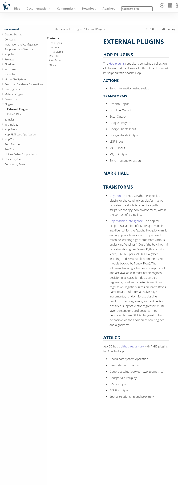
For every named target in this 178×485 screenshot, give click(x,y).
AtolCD (52, 64)
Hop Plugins (55, 43)
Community (65, 8)
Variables (10, 74)
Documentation (37, 8)
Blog (17, 8)
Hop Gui (9, 54)
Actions (55, 47)
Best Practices (13, 144)
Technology (11, 124)
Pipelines (10, 64)
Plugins (9, 104)
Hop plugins (117, 63)
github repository (132, 346)
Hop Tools (11, 139)
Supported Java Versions (19, 49)
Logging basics (13, 89)
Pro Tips (9, 149)
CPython (115, 196)
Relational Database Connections (24, 84)
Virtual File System (15, 79)
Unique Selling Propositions (21, 154)
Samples (9, 119)
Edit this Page (168, 29)
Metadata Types (14, 94)
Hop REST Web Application (20, 134)
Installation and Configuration (22, 44)
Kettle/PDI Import (17, 114)
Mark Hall (54, 56)
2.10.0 (150, 29)
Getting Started (13, 34)
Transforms (57, 51)
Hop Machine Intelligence (126, 221)
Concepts (10, 39)
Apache (108, 8)
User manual (10, 29)
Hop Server (11, 129)
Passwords (11, 99)
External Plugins (17, 109)
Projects (9, 59)
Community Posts (15, 164)
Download (89, 8)
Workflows (11, 69)
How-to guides (13, 159)
